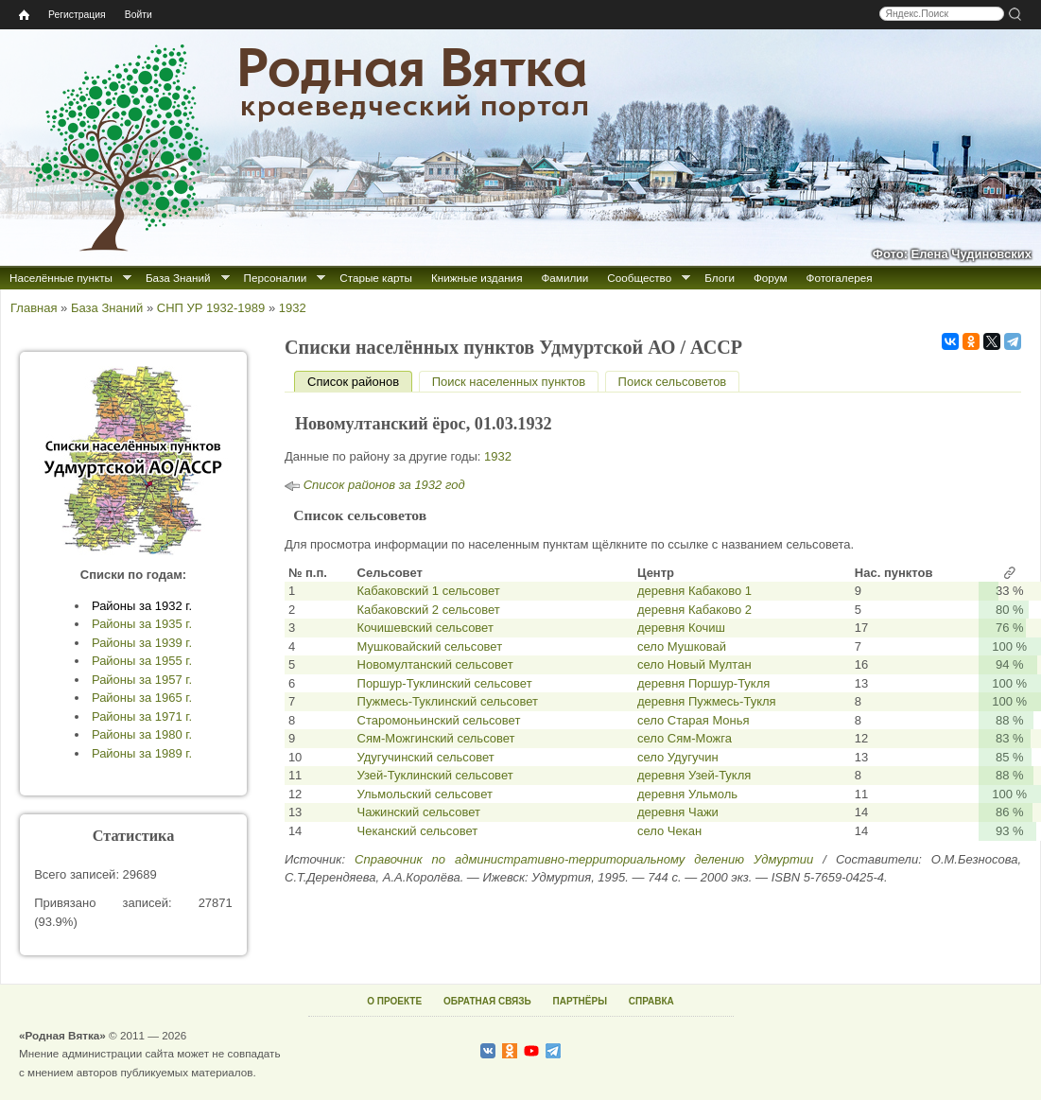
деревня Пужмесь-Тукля (706, 701)
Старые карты (375, 277)
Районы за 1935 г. (142, 624)
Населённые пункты (61, 277)
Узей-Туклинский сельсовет (435, 775)
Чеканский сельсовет (417, 831)
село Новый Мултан (694, 664)
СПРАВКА (651, 1001)
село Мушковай (681, 646)
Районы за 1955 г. (142, 661)
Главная (33, 308)
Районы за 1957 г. (142, 679)
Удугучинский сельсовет (425, 757)
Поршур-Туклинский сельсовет (444, 683)
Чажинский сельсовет (418, 812)
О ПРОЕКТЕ (394, 1001)
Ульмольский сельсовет (425, 794)
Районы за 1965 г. (142, 697)
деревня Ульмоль (687, 794)
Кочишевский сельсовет (425, 627)
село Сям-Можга (684, 738)
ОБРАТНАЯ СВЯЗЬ (487, 1001)
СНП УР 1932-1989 (211, 308)
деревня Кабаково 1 (694, 591)
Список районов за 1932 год (384, 485)
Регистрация (77, 14)
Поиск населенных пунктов (508, 382)
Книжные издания (476, 277)
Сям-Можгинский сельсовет (436, 738)
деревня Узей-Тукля (694, 775)
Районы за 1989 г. (142, 753)
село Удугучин (678, 757)
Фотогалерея (840, 277)
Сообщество (639, 277)
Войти (138, 14)
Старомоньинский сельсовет (439, 720)
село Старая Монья (693, 720)
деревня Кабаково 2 (694, 609)
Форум (771, 277)
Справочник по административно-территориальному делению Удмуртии (584, 859)
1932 (292, 308)
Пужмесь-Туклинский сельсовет (447, 701)
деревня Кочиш (681, 627)
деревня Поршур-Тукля (703, 683)
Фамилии (564, 277)
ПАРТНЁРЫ (580, 1001)
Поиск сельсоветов (672, 382)
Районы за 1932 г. (142, 606)
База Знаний (178, 277)
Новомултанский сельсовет (435, 664)
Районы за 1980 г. (142, 734)
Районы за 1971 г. (142, 716)
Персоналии (275, 277)
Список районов (359, 382)
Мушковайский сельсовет (430, 646)
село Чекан (669, 831)
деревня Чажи (678, 812)
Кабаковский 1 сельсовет (428, 591)
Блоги (719, 277)
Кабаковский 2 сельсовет (428, 609)
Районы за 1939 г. (142, 643)
